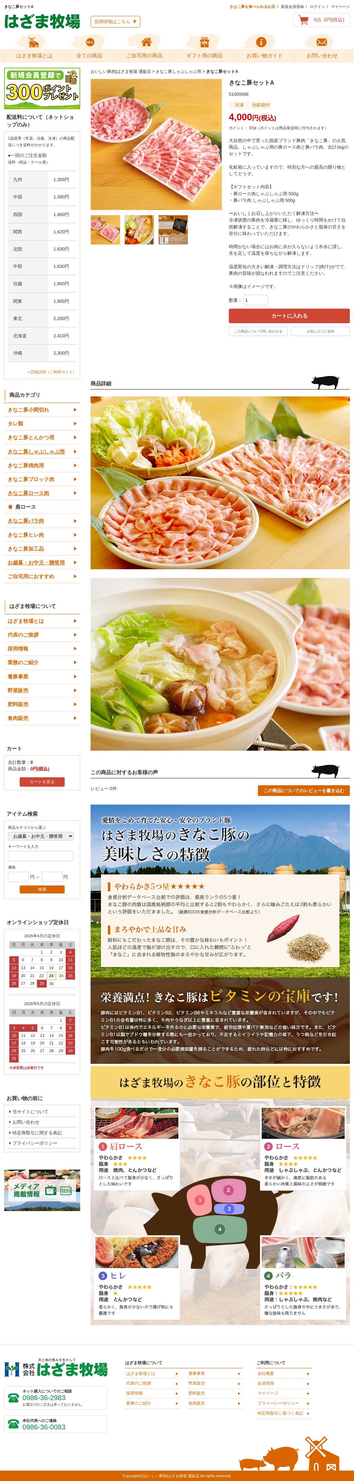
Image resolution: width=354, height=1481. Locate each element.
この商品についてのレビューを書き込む (303, 790)
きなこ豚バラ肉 (26, 521)
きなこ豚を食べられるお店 (252, 6)
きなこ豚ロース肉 (28, 493)
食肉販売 (18, 718)
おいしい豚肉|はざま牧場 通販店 (121, 71)
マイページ (340, 6)
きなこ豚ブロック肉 (31, 479)
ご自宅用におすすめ (31, 576)
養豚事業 (18, 676)
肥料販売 (18, 704)
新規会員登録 (292, 6)
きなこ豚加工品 (26, 549)
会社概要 (266, 1373)
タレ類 (15, 424)
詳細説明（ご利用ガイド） (53, 372)
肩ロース (25, 507)
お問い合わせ (25, 1122)
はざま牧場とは (26, 621)
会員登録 (266, 1383)
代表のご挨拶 (23, 635)
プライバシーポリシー (34, 1143)
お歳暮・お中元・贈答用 (36, 562)
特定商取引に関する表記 (37, 1132)
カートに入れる (289, 316)
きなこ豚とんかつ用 (31, 437)
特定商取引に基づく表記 (280, 1413)
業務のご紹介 (23, 662)
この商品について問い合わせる (258, 331)
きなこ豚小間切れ (28, 410)
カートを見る (42, 782)
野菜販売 (18, 690)
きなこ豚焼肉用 (26, 465)
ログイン (317, 6)
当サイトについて (30, 1111)
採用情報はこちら (112, 21)
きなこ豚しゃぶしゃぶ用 (36, 451)
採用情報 (18, 649)
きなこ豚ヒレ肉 (26, 535)
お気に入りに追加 (320, 331)
